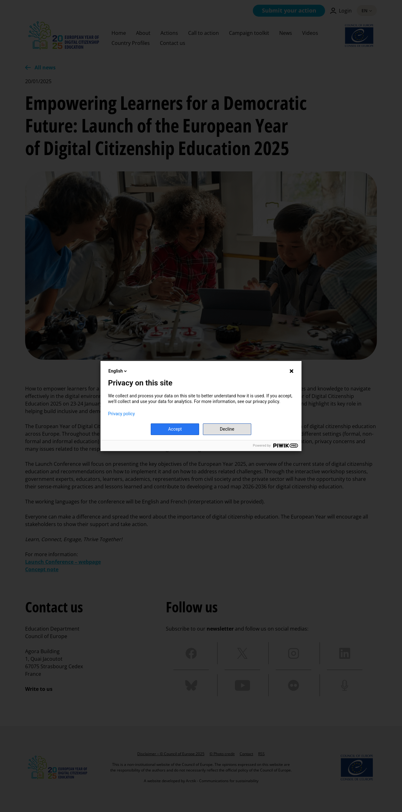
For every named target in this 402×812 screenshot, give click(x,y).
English (118, 371)
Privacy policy (121, 413)
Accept (175, 429)
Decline (227, 429)
